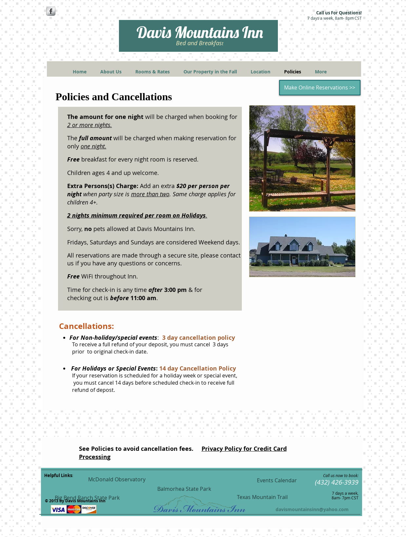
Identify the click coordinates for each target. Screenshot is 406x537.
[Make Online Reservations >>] (319, 87)
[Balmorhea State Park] (184, 489)
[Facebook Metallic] (50, 11)
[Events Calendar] (277, 480)
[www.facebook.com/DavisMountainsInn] (85, 3)
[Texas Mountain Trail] (262, 497)
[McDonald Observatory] (117, 479)
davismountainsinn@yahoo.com (312, 509)
